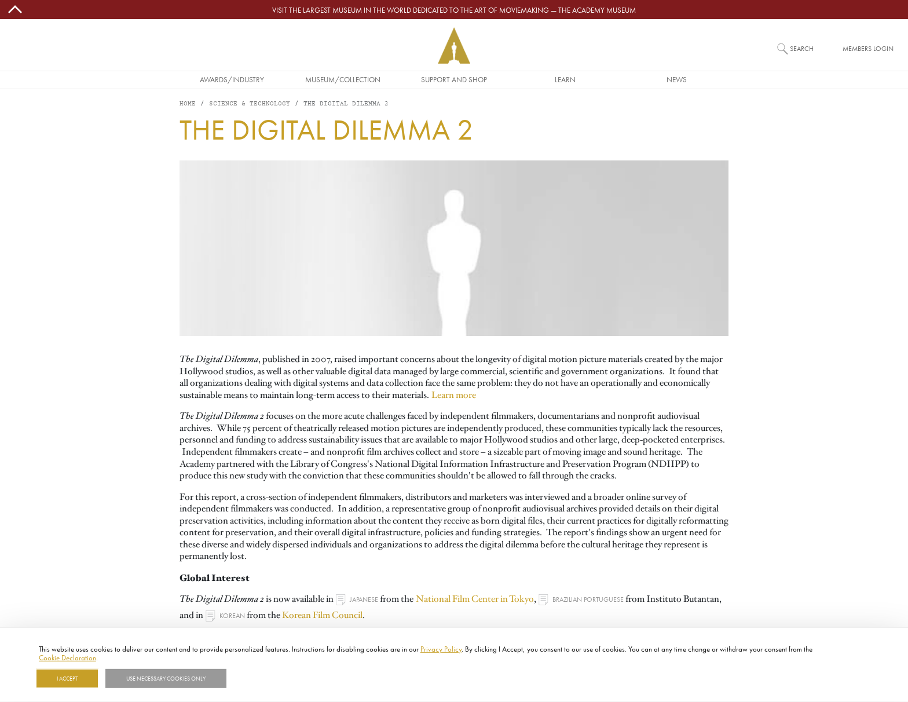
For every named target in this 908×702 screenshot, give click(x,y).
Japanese (364, 599)
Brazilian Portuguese (588, 599)
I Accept (67, 678)
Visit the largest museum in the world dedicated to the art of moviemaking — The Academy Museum (454, 9)
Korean (232, 615)
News (677, 79)
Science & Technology (249, 104)
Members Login (868, 48)
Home (188, 104)
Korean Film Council (322, 615)
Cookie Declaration (67, 657)
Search (802, 48)
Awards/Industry (232, 79)
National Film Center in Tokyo (475, 599)
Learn (565, 79)
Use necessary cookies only (166, 678)
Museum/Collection (342, 79)
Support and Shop (454, 79)
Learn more (453, 395)
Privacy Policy (441, 648)
